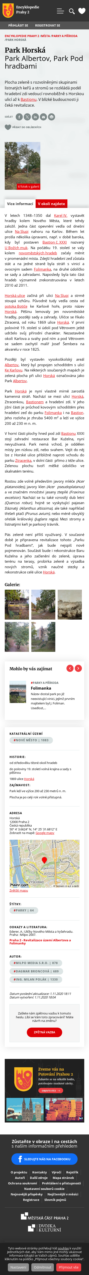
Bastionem (35, 401)
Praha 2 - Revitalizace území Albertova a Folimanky (40, 942)
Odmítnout (42, 1267)
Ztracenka (23, 460)
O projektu (19, 1172)
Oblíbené (81, 11)
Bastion (77, 412)
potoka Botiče (16, 306)
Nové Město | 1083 (32, 740)
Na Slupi (21, 231)
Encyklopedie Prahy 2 (22, 36)
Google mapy (45, 833)
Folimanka (42, 269)
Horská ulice (15, 295)
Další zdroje (39, 1178)
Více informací (21, 204)
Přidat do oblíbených (26, 127)
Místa (45, 36)
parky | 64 (25, 910)
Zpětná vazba (44, 1032)
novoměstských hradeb (38, 253)
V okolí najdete (51, 203)
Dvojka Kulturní (44, 1227)
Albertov (12, 364)
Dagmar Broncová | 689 (37, 971)
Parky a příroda (64, 36)
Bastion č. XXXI (54, 242)
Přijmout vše (69, 1267)
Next (78, 668)
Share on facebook (19, 116)
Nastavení (18, 1267)
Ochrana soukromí (22, 1183)
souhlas (63, 1248)
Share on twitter (27, 116)
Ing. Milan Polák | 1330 (37, 979)
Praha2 (44, 1216)
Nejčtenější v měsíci (62, 1194)
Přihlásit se (18, 25)
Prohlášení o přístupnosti (61, 1183)
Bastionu (29, 99)
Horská (10, 311)
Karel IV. (60, 215)
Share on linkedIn (35, 116)
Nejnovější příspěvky (26, 1194)
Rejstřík (72, 1172)
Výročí (56, 1172)
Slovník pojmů (55, 1200)
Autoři (20, 1178)
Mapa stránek (63, 1178)
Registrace (31, 1200)
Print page (51, 116)
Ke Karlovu (13, 370)
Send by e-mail (43, 116)
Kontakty (39, 1172)
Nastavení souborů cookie (44, 1189)
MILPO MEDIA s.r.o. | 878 (37, 963)
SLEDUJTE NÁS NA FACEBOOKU (47, 1159)
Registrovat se (47, 25)
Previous (70, 668)
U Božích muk (16, 247)
